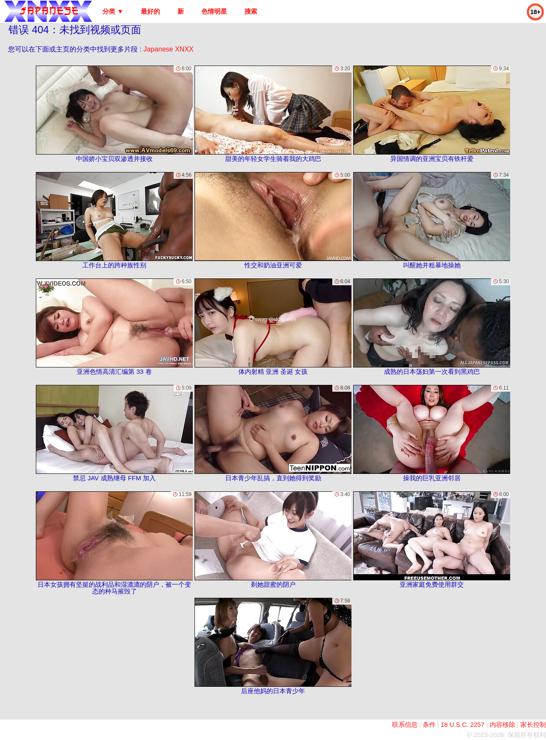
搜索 (250, 11)
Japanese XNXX (168, 49)
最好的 (150, 11)
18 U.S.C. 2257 (463, 724)
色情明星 (214, 11)
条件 (429, 724)
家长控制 (533, 724)
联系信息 (405, 724)
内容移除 (502, 724)
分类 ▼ (112, 11)
